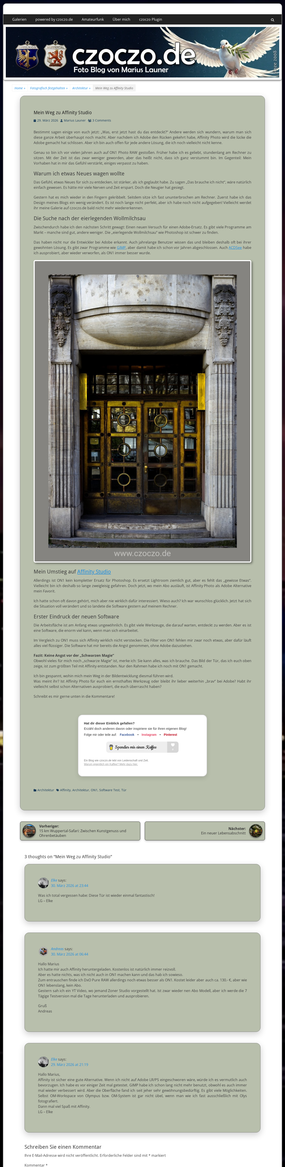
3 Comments (101, 120)
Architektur (81, 88)
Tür (123, 790)
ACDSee (235, 247)
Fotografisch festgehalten (49, 88)
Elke (54, 880)
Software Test (109, 790)
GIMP (121, 247)
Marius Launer (75, 120)
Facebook (127, 734)
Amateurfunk (93, 19)
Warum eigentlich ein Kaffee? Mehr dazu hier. (111, 764)
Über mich (121, 19)
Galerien (19, 19)
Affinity (65, 790)
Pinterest (170, 734)
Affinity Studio (94, 572)
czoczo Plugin (150, 19)
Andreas (57, 948)
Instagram (149, 734)
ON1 (94, 790)
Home (19, 88)
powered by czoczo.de (54, 19)
